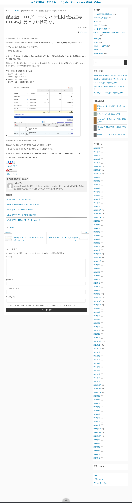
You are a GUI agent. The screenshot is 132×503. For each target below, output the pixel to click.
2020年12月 (98, 385)
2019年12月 (98, 429)
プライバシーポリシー (102, 483)
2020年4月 (97, 414)
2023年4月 (97, 283)
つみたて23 (83, 32)
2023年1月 (97, 294)
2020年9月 (97, 396)
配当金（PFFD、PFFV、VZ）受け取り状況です (23, 220)
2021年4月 (97, 370)
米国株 (96, 42)
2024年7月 (97, 228)
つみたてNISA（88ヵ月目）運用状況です (108, 93)
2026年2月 (97, 159)
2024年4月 (97, 239)
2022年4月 (97, 327)
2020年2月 (97, 421)
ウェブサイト (11, 297)
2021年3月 (97, 374)
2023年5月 (97, 279)
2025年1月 (97, 206)
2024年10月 (98, 217)
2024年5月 (97, 235)
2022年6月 (97, 319)
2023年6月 (97, 276)
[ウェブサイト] (46, 300)
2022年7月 (97, 316)
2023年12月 (98, 254)
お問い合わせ (98, 479)
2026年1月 (97, 162)
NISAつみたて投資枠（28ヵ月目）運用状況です (111, 120)
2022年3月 (97, 330)
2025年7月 (97, 184)
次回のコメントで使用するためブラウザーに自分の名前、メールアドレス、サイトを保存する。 (42, 305)
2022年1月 (97, 337)
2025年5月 (97, 192)
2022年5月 (97, 323)
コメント (10, 257)
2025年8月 (97, 181)
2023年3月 (97, 286)
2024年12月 (98, 210)
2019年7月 (97, 447)
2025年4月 (97, 195)
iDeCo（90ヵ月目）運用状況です (105, 83)
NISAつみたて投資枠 (101, 18)
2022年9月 (97, 308)
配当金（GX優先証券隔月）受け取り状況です (22, 204)
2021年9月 (97, 352)
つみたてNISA (99, 25)
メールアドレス (13, 288)
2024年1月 (97, 250)
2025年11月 (97, 170)
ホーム (96, 475)
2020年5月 (97, 410)
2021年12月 (98, 341)
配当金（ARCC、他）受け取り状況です (20, 199)
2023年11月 (97, 257)
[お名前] (46, 283)
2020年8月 (97, 399)
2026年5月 (97, 148)
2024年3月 (97, 243)
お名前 (9, 280)
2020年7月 (97, 403)
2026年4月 (97, 152)
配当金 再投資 (99, 53)
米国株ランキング (11, 174)
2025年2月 (97, 203)
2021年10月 (98, 348)
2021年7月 (97, 359)
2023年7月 (97, 272)
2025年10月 (98, 173)
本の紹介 (97, 38)
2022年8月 (97, 312)
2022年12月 (98, 297)
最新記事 (25, 179)
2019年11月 (97, 432)
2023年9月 (97, 265)
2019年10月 (98, 436)
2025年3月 (97, 199)
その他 (96, 21)
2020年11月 (97, 389)
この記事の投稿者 (13, 179)
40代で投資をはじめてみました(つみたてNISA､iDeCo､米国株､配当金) (66, 2)
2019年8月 (97, 443)
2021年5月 (97, 367)
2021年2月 (97, 378)
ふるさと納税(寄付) (100, 29)
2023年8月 (97, 268)
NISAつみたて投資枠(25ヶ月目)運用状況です (111, 128)
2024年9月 (97, 221)
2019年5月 (97, 454)
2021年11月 (97, 345)
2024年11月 (97, 214)
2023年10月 (98, 261)
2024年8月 (97, 224)
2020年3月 (97, 418)
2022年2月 (97, 334)
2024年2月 (97, 246)
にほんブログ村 (11, 166)
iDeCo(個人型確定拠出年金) (103, 14)
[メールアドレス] (46, 292)
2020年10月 (98, 392)
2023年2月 (97, 290)
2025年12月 (98, 166)
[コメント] (46, 268)
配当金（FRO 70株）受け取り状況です (20, 210)
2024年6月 (97, 232)
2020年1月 (97, 425)
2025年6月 (97, 188)
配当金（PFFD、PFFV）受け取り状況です (21, 215)
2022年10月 (98, 305)
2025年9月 (97, 177)
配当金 (12, 227)
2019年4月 (97, 458)
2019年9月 (97, 440)
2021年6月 (97, 363)
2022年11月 (97, 301)
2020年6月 (97, 407)
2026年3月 (97, 155)
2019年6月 (97, 450)
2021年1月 (97, 381)
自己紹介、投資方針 (101, 46)
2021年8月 (97, 356)
